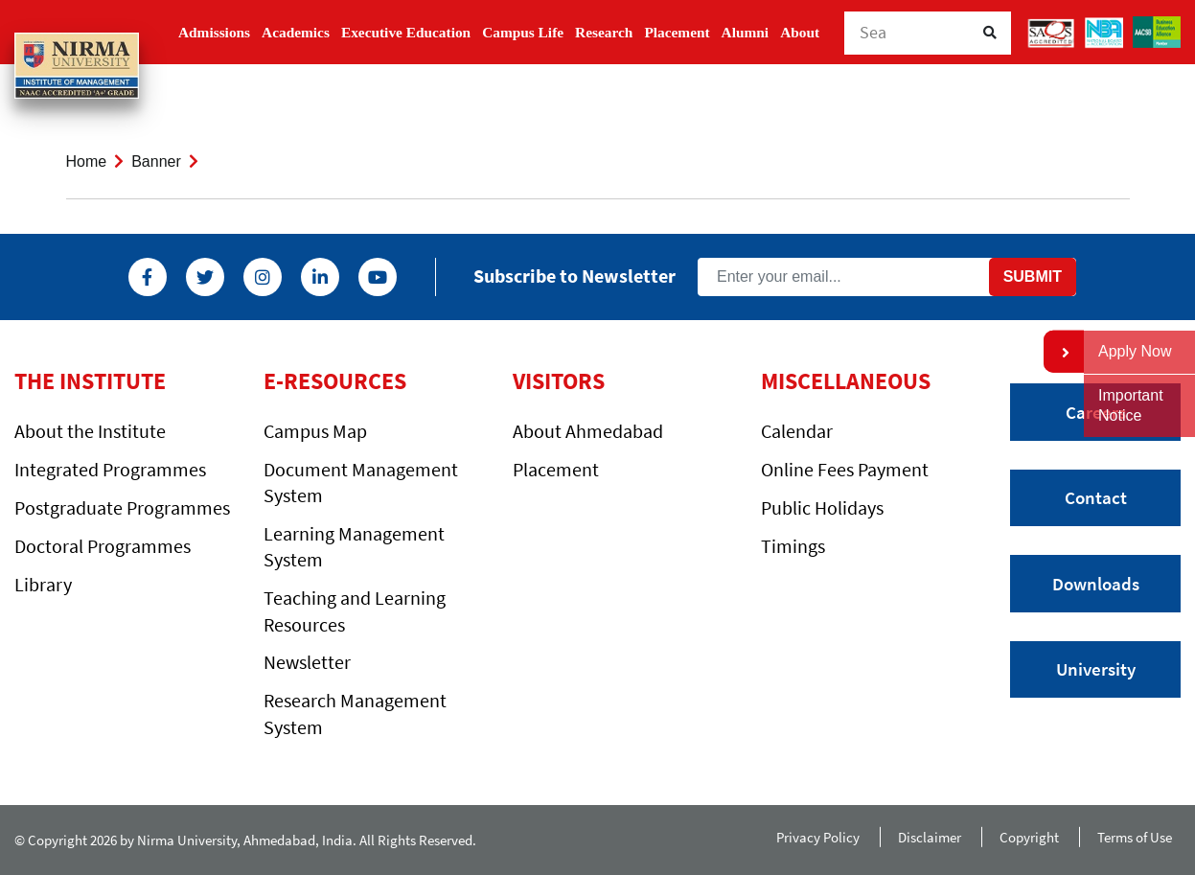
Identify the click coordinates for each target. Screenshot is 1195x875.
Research (603, 32)
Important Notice (1130, 405)
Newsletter (307, 662)
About (799, 32)
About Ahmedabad (588, 431)
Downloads (1095, 583)
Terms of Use (1139, 837)
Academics (296, 32)
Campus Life (522, 32)
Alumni (746, 32)
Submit (1032, 276)
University (1096, 668)
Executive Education (406, 32)
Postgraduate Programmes (122, 507)
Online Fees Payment (845, 469)
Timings (793, 546)
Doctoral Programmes (102, 546)
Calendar (797, 431)
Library (43, 584)
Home (86, 161)
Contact (1096, 497)
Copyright (1029, 837)
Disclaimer (929, 837)
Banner (156, 161)
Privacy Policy (818, 837)
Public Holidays (822, 507)
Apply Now (1134, 351)
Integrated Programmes (110, 469)
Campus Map (315, 431)
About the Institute (90, 431)
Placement (676, 32)
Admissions (214, 32)
